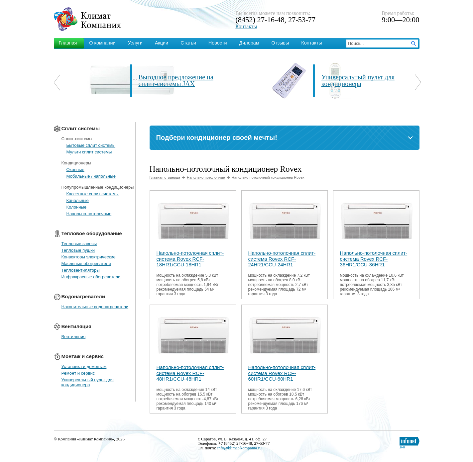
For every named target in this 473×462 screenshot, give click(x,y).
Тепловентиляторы (80, 270)
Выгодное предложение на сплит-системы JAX (176, 80)
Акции (161, 43)
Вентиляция (73, 336)
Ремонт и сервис (78, 373)
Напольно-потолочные (89, 213)
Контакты (246, 26)
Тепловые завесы (79, 243)
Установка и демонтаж (84, 366)
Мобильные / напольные (91, 176)
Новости (217, 43)
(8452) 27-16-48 (259, 20)
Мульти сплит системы (89, 151)
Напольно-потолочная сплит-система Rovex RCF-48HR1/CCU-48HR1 (190, 373)
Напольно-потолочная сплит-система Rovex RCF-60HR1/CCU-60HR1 (282, 373)
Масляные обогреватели (86, 263)
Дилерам (249, 43)
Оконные (75, 169)
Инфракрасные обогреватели (91, 276)
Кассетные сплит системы (92, 193)
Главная (68, 43)
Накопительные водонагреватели (95, 306)
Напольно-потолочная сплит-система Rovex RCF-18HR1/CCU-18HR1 (190, 259)
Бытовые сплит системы (91, 145)
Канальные (77, 200)
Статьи (188, 43)
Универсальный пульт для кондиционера (358, 80)
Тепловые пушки (78, 250)
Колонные (76, 207)
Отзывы (280, 43)
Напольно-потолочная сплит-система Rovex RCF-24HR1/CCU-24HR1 (282, 259)
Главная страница (165, 177)
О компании (102, 43)
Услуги (135, 43)
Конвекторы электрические (88, 256)
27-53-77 (301, 20)
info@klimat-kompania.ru (239, 448)
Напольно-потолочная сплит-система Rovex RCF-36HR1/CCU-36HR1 (374, 259)
